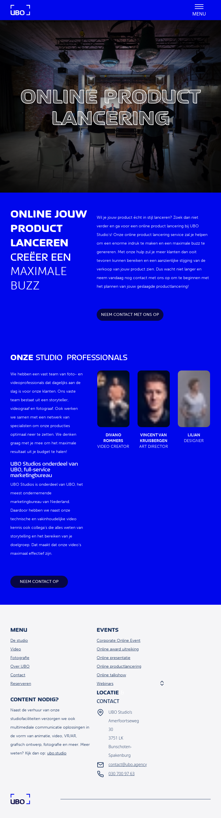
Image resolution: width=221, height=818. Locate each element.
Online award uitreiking (118, 649)
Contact (17, 675)
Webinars (105, 683)
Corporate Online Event (118, 640)
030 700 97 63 (121, 773)
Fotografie (19, 657)
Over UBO (20, 666)
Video (15, 649)
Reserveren (20, 683)
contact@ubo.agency (127, 764)
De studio (19, 640)
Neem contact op (39, 581)
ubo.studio (56, 753)
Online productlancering (119, 666)
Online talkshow (111, 675)
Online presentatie (113, 657)
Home (20, 10)
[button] (199, 10)
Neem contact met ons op (130, 314)
